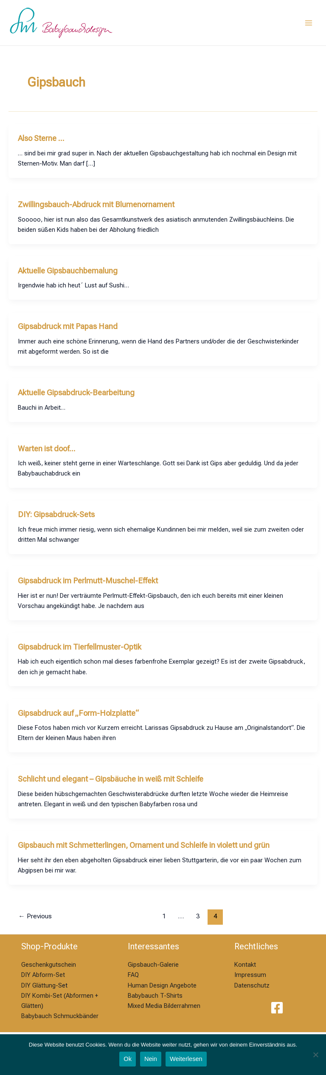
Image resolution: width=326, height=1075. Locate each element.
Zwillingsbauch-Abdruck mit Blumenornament (96, 204)
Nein (150, 1058)
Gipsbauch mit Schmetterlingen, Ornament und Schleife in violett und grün (144, 845)
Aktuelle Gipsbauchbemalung (68, 270)
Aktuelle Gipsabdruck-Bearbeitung (76, 392)
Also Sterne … (41, 138)
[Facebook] (277, 1007)
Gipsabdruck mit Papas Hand (68, 326)
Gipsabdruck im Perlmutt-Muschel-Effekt (88, 580)
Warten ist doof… (47, 448)
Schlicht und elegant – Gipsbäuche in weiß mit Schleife (110, 778)
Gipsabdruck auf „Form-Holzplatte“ (78, 713)
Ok (128, 1058)
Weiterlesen (186, 1058)
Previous (35, 916)
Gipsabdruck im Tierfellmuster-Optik (79, 646)
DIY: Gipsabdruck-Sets (56, 514)
